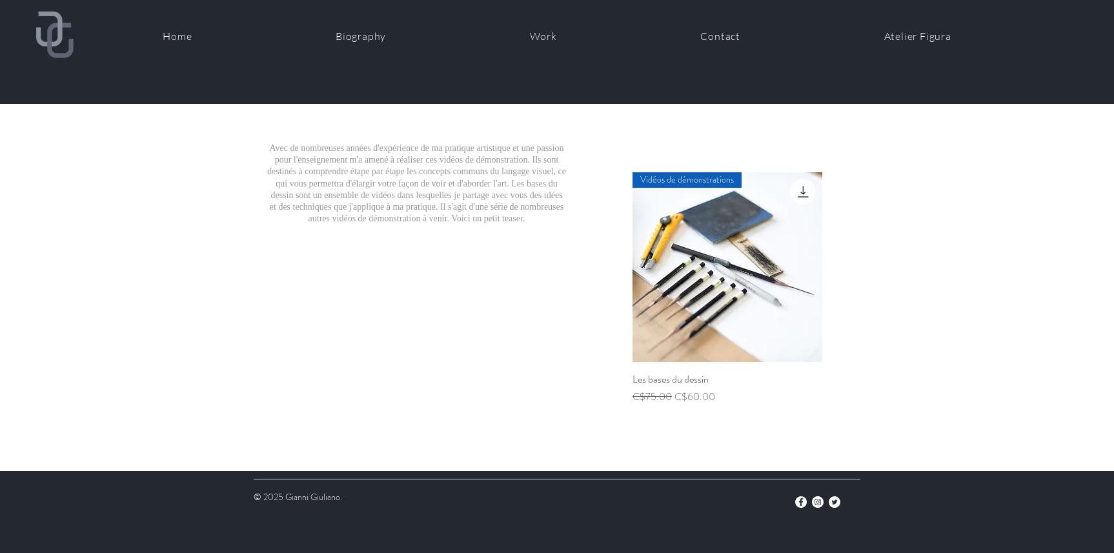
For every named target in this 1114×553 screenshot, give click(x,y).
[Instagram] (818, 502)
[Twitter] (834, 502)
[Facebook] (801, 502)
